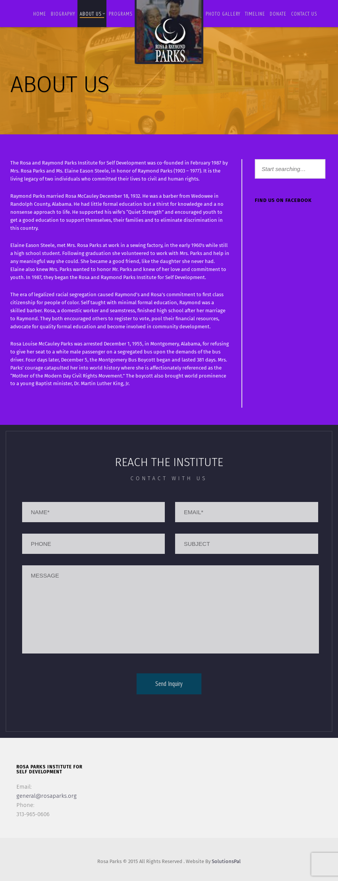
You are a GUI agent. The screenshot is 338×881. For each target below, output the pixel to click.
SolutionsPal (226, 861)
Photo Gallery (223, 14)
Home (39, 14)
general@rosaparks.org (46, 795)
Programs (120, 14)
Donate (278, 14)
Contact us (304, 14)
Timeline (255, 14)
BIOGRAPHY (63, 14)
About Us (92, 14)
